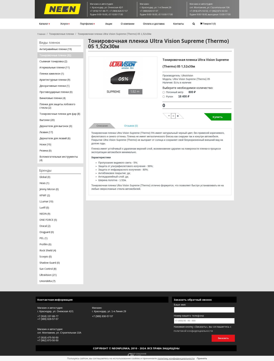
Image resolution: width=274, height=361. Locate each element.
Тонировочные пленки (61, 34)
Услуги (65, 23)
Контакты (178, 23)
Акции (108, 23)
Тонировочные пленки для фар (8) (59, 113)
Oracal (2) (45, 226)
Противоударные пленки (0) (56, 92)
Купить (218, 117)
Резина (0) (45, 150)
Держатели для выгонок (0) (55, 126)
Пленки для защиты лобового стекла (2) (57, 105)
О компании (127, 23)
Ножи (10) (45, 144)
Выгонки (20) (47, 120)
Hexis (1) (44, 183)
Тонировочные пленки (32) (55, 55)
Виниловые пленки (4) (52, 98)
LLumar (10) (46, 201)
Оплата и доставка (153, 23)
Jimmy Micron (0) (49, 189)
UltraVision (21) (48, 275)
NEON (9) (44, 213)
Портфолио (87, 23)
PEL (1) (43, 238)
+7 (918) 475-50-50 (47, 337)
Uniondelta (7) (47, 281)
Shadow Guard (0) (49, 262)
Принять (202, 358)
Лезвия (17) (46, 132)
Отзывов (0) (131, 125)
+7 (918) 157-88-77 (47, 316)
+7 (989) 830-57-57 (102, 316)
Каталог (44, 23)
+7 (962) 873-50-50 (47, 340)
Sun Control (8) (47, 268)
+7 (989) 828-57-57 (47, 319)
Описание (102, 125)
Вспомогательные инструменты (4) (58, 158)
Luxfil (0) (44, 207)
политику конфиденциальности (176, 358)
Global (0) (44, 177)
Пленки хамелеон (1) (51, 73)
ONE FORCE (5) (48, 219)
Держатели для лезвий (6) (54, 138)
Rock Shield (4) (47, 250)
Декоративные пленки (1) (54, 85)
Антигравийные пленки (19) (55, 49)
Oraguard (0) (46, 232)
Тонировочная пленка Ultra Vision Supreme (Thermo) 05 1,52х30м (114, 34)
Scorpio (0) (45, 256)
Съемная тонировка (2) (53, 61)
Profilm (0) (45, 244)
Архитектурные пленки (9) (54, 79)
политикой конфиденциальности (193, 330)
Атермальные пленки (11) (54, 67)
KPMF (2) (44, 195)
